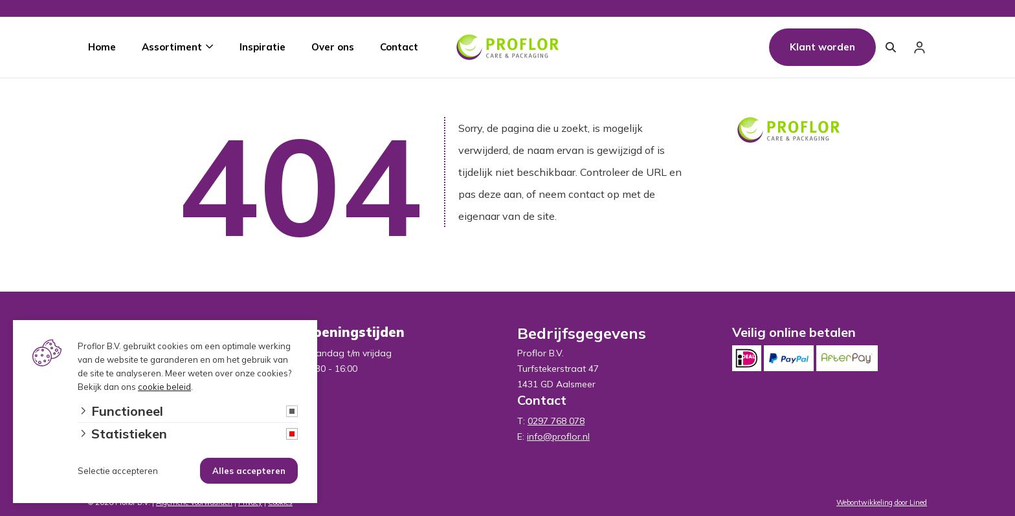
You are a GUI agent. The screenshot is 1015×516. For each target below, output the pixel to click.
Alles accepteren (248, 471)
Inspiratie (262, 47)
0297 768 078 (556, 421)
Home (102, 47)
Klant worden (822, 47)
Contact (399, 47)
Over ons (332, 47)
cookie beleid (164, 387)
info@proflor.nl (558, 436)
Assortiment (172, 47)
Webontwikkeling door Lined (881, 502)
